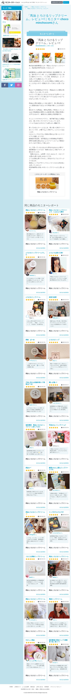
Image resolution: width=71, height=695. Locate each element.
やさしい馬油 (30, 640)
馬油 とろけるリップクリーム (35, 210)
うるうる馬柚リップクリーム (35, 556)
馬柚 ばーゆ (30, 340)
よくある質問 (25, 686)
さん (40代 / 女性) (45, 45)
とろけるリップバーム (33, 297)
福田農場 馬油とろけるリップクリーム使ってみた (35, 426)
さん (32, 231)
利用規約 (46, 686)
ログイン (66, 2)
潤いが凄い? (53, 382)
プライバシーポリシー (55, 686)
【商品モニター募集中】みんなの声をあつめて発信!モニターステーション (10, 2)
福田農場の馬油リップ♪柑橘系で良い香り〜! (58, 641)
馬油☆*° (28, 468)
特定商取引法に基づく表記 (27, 689)
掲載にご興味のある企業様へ (43, 689)
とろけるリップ (54, 340)
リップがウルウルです (56, 512)
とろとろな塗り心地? (56, 253)
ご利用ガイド (17, 686)
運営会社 (32, 686)
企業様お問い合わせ (57, 2)
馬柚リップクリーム (55, 599)
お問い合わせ (39, 686)
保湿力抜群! (53, 297)
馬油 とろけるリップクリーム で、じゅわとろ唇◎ (58, 211)
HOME (11, 686)
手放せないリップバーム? (57, 425)
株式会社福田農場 (40, 248)
